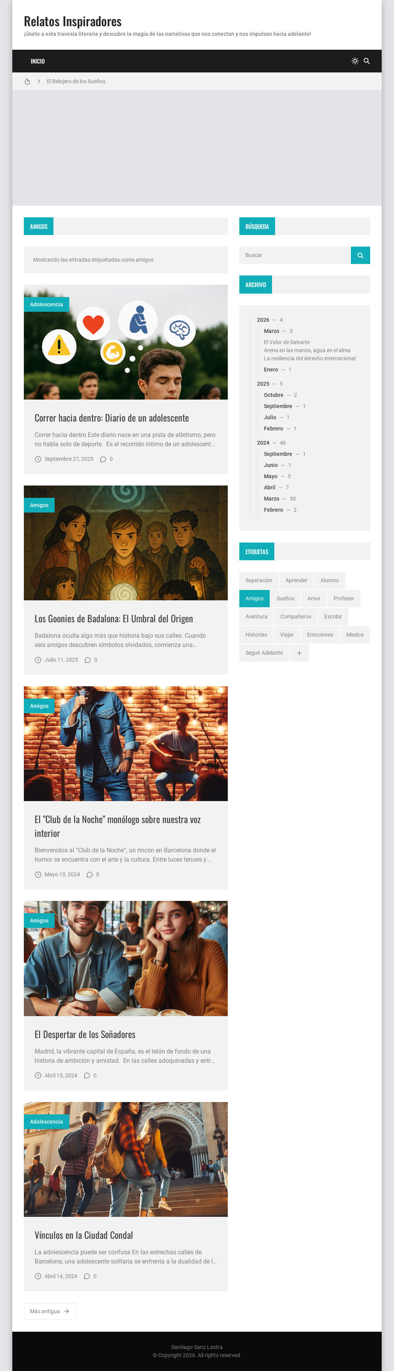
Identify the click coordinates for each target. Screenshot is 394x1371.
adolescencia (46, 304)
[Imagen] (126, 342)
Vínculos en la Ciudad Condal (84, 1235)
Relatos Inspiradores (73, 21)
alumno (330, 580)
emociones (320, 635)
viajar (287, 635)
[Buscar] (366, 61)
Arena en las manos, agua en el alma (307, 350)
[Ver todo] (299, 653)
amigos (39, 505)
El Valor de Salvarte (287, 342)
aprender (296, 580)
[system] (355, 61)
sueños (285, 598)
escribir (333, 616)
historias (256, 635)
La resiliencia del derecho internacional (310, 358)
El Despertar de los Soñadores (85, 1034)
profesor (344, 598)
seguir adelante (264, 653)
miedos (355, 635)
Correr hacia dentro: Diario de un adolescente (112, 417)
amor (314, 598)
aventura (256, 616)
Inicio (38, 61)
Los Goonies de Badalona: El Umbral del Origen (114, 618)
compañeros (295, 616)
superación (258, 580)
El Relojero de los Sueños (76, 81)
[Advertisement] (197, 148)
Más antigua (50, 1311)
